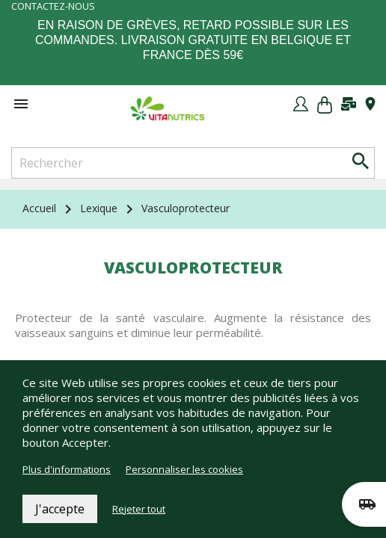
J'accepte (60, 509)
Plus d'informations (66, 469)
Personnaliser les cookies (184, 469)
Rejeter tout (138, 509)
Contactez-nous (53, 6)
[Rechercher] (193, 163)
